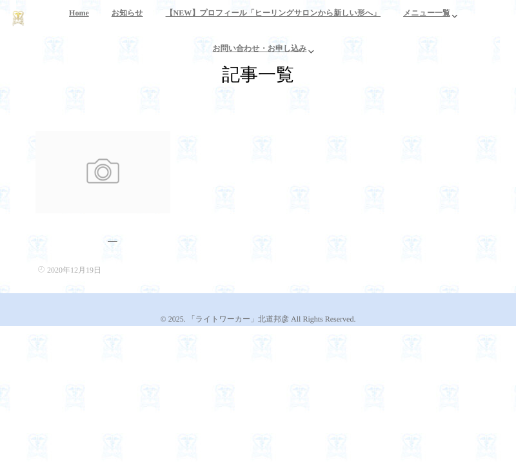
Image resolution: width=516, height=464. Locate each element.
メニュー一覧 (426, 20)
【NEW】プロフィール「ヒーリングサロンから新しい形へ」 (273, 20)
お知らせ (127, 20)
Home (79, 20)
